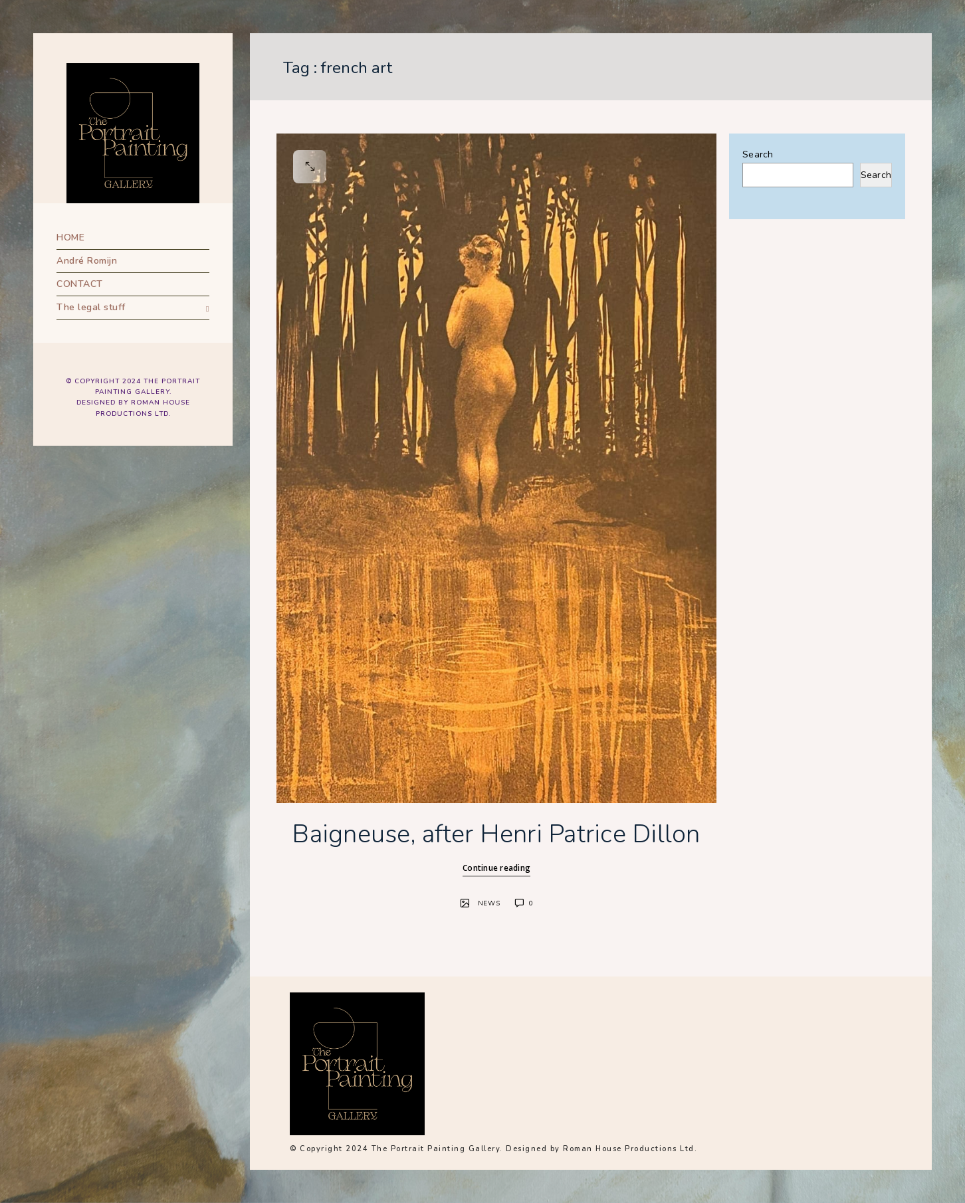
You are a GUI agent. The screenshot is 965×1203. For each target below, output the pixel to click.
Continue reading (496, 868)
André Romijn (86, 260)
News (489, 903)
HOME (70, 237)
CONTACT (79, 284)
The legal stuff (91, 307)
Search (758, 154)
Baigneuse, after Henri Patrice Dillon (496, 834)
